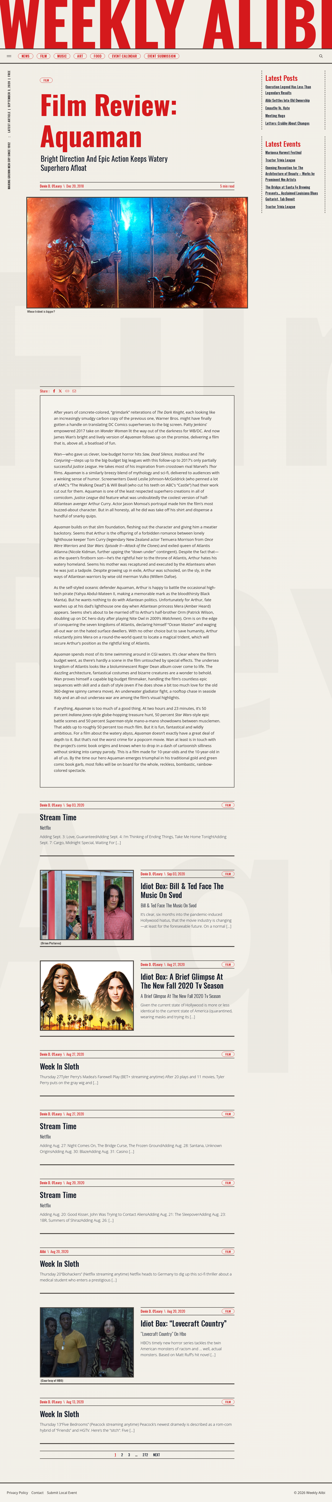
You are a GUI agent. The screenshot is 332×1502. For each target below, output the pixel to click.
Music (62, 56)
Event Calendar (124, 56)
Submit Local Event (62, 1492)
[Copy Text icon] (67, 391)
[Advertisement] (137, 350)
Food (97, 56)
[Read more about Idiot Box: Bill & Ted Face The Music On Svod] (87, 908)
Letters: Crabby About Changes (287, 123)
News (26, 56)
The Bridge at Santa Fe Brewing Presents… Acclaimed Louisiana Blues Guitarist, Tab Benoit (291, 193)
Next (156, 1454)
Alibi (43, 1251)
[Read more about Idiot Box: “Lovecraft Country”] (87, 1345)
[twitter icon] (60, 391)
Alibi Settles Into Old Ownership (287, 100)
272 (145, 1454)
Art (80, 56)
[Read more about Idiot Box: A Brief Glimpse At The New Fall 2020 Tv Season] (87, 998)
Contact (37, 1492)
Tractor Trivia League (280, 160)
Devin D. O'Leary (51, 186)
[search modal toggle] (321, 56)
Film (43, 56)
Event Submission (162, 56)
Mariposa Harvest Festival (283, 152)
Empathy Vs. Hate (277, 108)
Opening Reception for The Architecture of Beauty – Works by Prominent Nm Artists (290, 173)
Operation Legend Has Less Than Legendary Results (288, 89)
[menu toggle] (9, 56)
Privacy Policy (17, 1492)
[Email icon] (74, 391)
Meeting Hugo (275, 115)
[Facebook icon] (54, 391)
